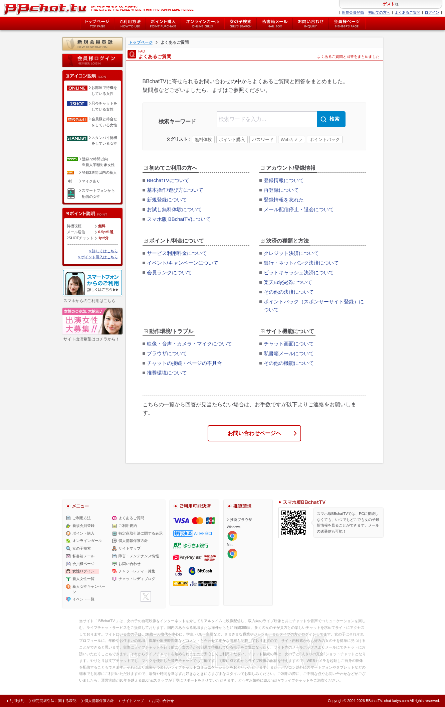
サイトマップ (130, 548)
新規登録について (167, 199)
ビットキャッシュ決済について (299, 272)
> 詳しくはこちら (103, 251)
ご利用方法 (130, 23)
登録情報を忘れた (284, 199)
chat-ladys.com (396, 701)
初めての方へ (379, 12)
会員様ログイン (92, 60)
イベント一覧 (83, 599)
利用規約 (17, 701)
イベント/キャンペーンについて (182, 263)
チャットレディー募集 (137, 571)
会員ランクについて (169, 272)
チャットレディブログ (137, 579)
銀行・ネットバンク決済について (301, 263)
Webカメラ (292, 139)
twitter (146, 596)
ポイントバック (324, 139)
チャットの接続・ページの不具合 (184, 363)
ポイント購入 (163, 23)
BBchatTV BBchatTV (98, 8)
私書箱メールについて (289, 353)
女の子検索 (240, 23)
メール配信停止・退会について (299, 209)
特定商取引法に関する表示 (141, 533)
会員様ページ (347, 23)
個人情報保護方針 (133, 541)
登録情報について (284, 180)
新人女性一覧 (83, 579)
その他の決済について (289, 292)
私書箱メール (275, 23)
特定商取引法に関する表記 (54, 701)
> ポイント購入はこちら (98, 257)
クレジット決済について (291, 253)
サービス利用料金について (177, 253)
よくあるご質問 (407, 12)
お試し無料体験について (174, 209)
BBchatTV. (374, 701)
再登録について (281, 190)
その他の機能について (289, 363)
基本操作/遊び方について (175, 190)
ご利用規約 (128, 526)
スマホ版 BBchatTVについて (179, 219)
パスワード (263, 139)
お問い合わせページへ (254, 433)
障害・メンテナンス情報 (139, 556)
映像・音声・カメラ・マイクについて (189, 343)
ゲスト (389, 4)
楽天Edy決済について (288, 282)
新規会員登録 (353, 12)
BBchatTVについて (168, 180)
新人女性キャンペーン (88, 589)
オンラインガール (87, 541)
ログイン (432, 12)
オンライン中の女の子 (202, 23)
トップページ (97, 23)
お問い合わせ (311, 23)
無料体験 (203, 139)
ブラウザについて (167, 353)
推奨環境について (167, 373)
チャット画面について (289, 343)
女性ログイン (83, 571)
